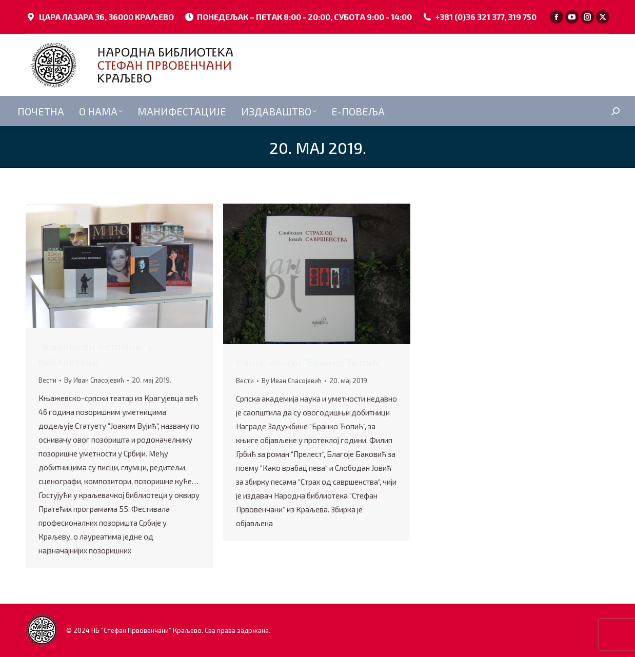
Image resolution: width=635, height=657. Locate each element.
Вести (47, 380)
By (94, 380)
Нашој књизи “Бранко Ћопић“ (309, 362)
